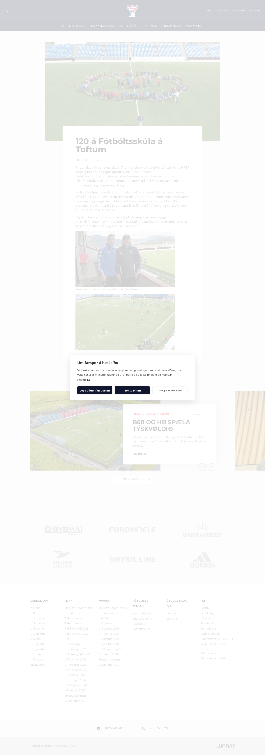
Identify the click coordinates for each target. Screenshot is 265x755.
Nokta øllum (132, 390)
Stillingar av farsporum (170, 390)
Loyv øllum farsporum (95, 390)
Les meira (83, 380)
